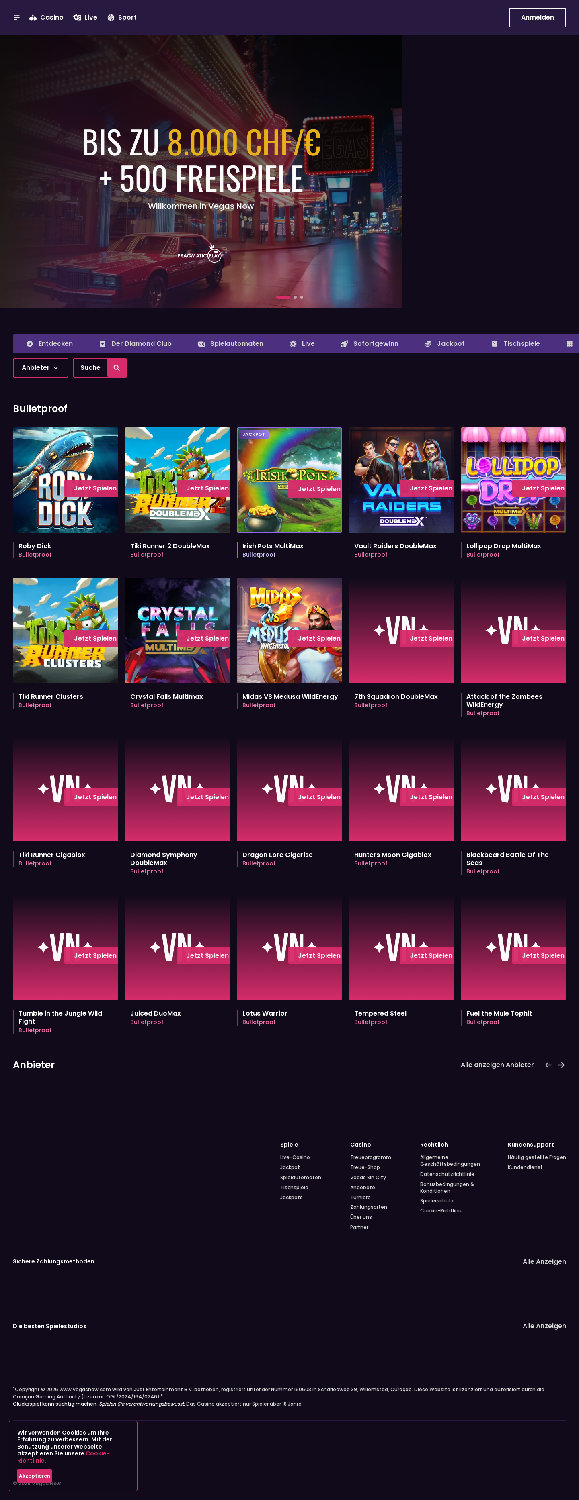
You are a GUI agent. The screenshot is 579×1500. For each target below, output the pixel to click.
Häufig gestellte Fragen (537, 1157)
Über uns (361, 1217)
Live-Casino (295, 1157)
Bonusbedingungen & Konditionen (447, 1187)
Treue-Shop (365, 1167)
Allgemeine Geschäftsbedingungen (449, 1160)
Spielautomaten (300, 1177)
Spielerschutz (437, 1201)
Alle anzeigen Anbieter (497, 1064)
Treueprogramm (370, 1157)
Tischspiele (294, 1187)
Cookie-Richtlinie (441, 1211)
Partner (359, 1227)
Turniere (360, 1197)
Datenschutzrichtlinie (447, 1174)
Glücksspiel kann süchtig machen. (99, 1403)
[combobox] (40, 368)
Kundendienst (525, 1167)
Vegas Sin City (368, 1177)
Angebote (362, 1187)
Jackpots (291, 1197)
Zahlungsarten (368, 1207)
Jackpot (290, 1167)
